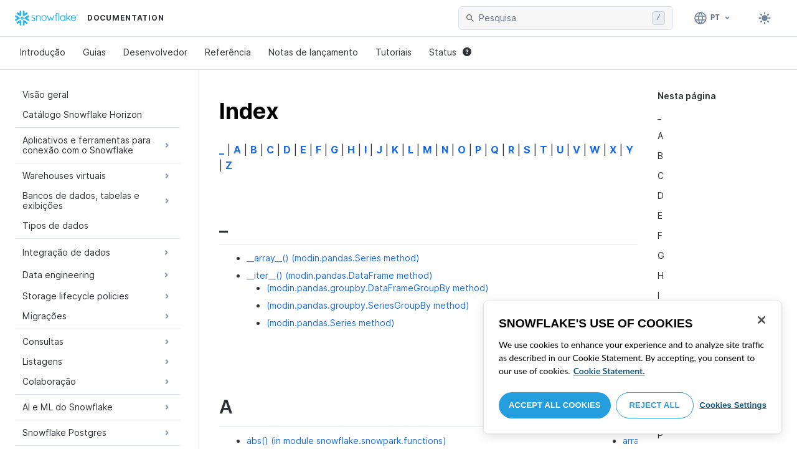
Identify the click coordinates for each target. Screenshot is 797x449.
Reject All (655, 405)
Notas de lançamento (313, 52)
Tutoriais (393, 52)
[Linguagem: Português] (712, 18)
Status (450, 52)
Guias (94, 52)
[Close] (761, 320)
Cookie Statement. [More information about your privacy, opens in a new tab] (609, 370)
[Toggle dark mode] (764, 18)
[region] (632, 367)
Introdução (42, 52)
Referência (228, 52)
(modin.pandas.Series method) (330, 322)
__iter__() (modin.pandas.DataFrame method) (340, 275)
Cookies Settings (732, 405)
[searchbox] (563, 18)
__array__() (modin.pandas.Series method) (333, 258)
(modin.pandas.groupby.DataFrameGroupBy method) (377, 287)
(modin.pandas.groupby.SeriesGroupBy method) (367, 305)
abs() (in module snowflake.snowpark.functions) (346, 440)
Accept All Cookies (555, 405)
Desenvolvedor (155, 52)
